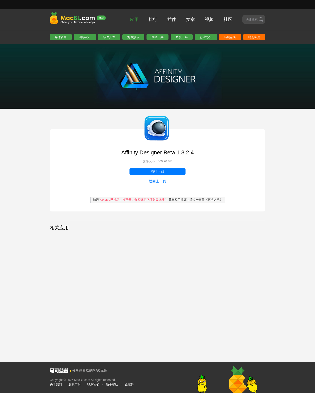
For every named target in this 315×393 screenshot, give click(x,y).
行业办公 (206, 37)
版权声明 (75, 384)
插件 (171, 19)
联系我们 (93, 384)
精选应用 (254, 37)
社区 (228, 19)
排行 (153, 19)
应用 (134, 19)
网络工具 (157, 37)
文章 (190, 19)
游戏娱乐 (133, 37)
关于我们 (56, 384)
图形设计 (85, 37)
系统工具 (182, 37)
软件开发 (109, 37)
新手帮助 (112, 384)
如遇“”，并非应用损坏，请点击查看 (158, 199)
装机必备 (230, 37)
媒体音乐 (61, 37)
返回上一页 (157, 181)
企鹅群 (129, 384)
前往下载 (157, 171)
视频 (209, 19)
